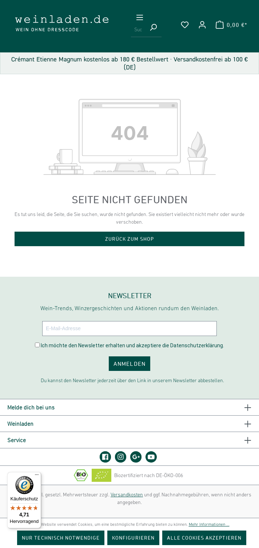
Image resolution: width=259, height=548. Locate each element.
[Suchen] (153, 30)
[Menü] (139, 17)
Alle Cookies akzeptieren (204, 538)
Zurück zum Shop (129, 239)
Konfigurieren (133, 538)
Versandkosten (127, 494)
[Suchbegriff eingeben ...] (138, 30)
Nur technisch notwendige (61, 538)
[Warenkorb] (231, 24)
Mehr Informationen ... (209, 524)
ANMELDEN (129, 363)
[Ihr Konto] (202, 25)
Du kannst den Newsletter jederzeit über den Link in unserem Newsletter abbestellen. (132, 380)
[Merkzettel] (185, 25)
